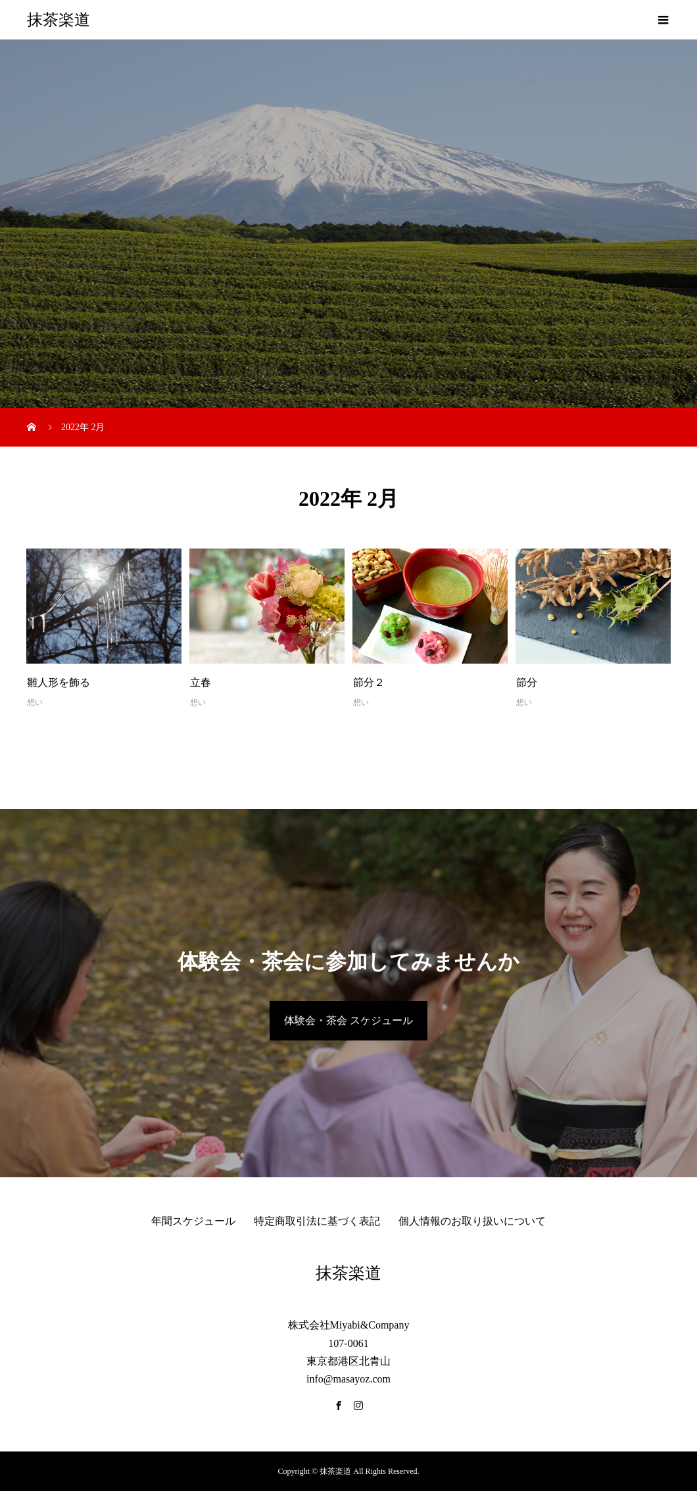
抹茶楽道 (58, 19)
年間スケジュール (193, 1221)
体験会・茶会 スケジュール (348, 1020)
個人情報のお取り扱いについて (472, 1221)
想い (35, 702)
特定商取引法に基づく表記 (317, 1221)
